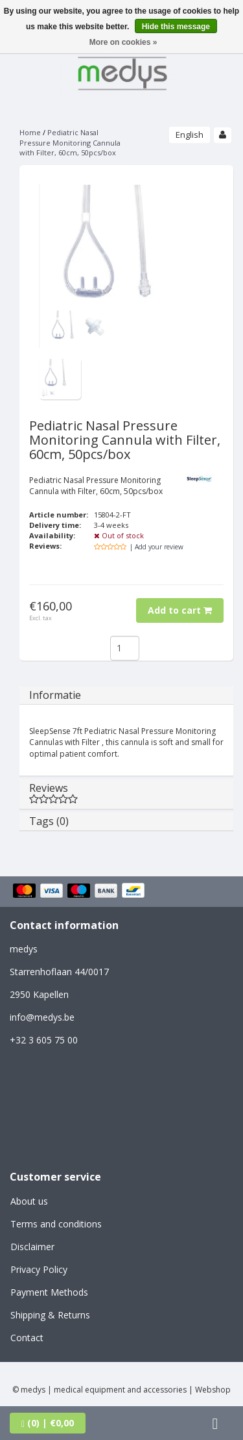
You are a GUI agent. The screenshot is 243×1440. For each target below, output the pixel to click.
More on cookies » (123, 42)
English (189, 134)
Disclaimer (32, 1246)
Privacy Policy (38, 1269)
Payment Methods (49, 1292)
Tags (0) (49, 821)
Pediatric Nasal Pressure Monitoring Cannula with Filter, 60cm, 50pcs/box (70, 142)
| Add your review (156, 546)
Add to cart (180, 610)
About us (29, 1201)
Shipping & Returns (50, 1315)
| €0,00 (47, 1423)
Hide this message (176, 26)
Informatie (55, 695)
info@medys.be (42, 1017)
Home (30, 132)
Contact (26, 1337)
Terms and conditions (56, 1224)
